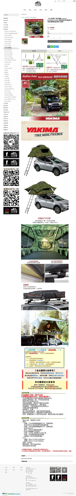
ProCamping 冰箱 (7, 62)
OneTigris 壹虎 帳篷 (8, 68)
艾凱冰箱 (6, 66)
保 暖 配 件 (6, 127)
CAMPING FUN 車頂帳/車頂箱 (10, 31)
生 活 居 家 (6, 27)
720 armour (6, 114)
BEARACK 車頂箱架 (8, 51)
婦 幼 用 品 (6, 20)
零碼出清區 (6, 18)
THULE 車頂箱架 (7, 43)
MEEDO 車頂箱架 (7, 45)
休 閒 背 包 (6, 116)
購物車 (61, 1)
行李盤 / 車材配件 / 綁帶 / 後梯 (10, 60)
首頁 (25, 10)
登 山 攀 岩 (6, 109)
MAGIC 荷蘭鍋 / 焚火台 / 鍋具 (9, 99)
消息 (35, 10)
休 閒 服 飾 (6, 125)
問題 (46, 10)
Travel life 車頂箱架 (8, 49)
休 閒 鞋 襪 (6, 123)
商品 (30, 10)
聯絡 (6, 472)
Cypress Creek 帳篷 (8, 86)
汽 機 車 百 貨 (6, 112)
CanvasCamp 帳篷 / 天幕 (9, 88)
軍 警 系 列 (6, 120)
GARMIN (5, 22)
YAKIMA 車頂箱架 (7, 47)
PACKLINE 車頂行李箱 (8, 37)
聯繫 (51, 10)
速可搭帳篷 (6, 76)
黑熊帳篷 (6, 72)
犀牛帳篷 (6, 70)
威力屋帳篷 (6, 74)
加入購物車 (60, 41)
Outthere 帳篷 (7, 80)
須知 (41, 10)
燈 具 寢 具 (6, 105)
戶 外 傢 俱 (6, 103)
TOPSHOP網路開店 (5, 495)
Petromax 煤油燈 (7, 101)
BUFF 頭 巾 (6, 118)
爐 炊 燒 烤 (6, 107)
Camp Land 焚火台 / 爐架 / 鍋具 (10, 97)
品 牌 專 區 (6, 29)
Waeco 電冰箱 (7, 64)
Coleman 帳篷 (7, 82)
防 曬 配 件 (6, 129)
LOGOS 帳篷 (6, 78)
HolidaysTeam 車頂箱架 (8, 58)
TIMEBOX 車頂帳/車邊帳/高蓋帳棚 (10, 33)
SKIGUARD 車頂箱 (8, 35)
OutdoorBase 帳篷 (7, 84)
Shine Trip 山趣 (7, 90)
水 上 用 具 (6, 24)
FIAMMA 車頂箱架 (7, 41)
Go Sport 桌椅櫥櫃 (7, 92)
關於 (21, 469)
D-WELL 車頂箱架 (7, 39)
